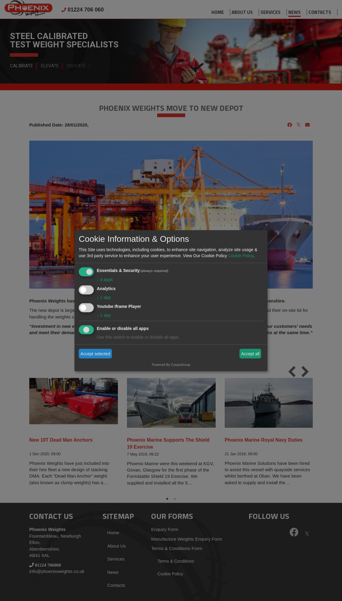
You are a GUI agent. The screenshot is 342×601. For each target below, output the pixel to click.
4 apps (105, 279)
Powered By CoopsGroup (171, 364)
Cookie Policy (240, 255)
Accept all (250, 353)
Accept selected (95, 353)
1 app (104, 297)
